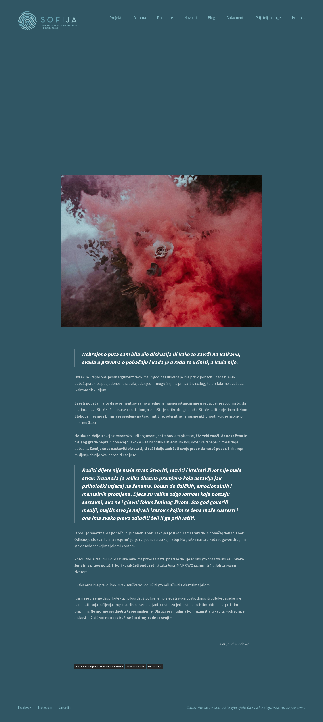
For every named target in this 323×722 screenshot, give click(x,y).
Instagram (45, 707)
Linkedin (65, 707)
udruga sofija (155, 666)
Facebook (24, 707)
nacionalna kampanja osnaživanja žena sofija (99, 666)
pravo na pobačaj (135, 666)
